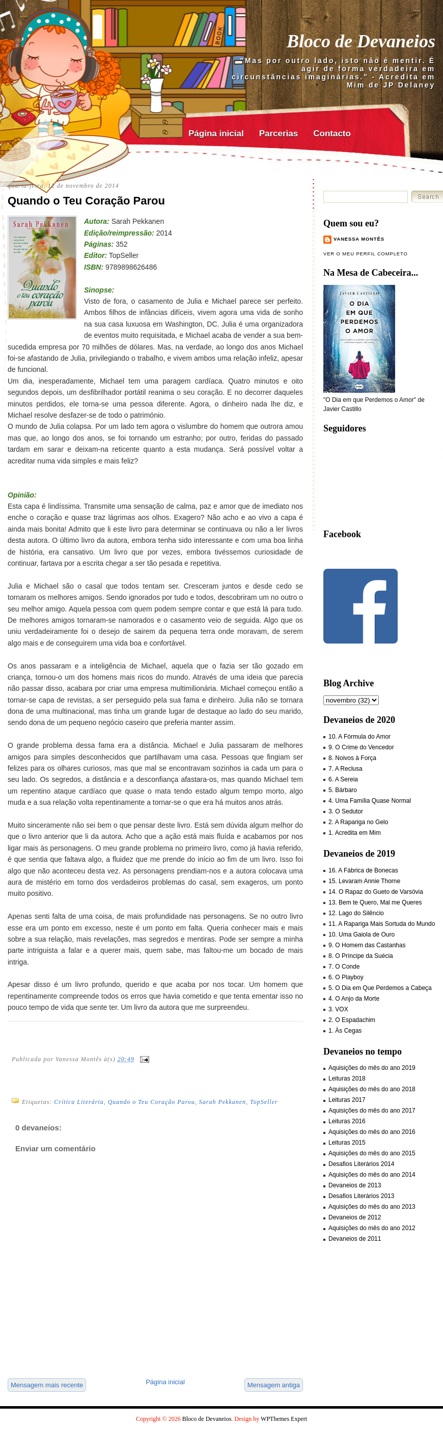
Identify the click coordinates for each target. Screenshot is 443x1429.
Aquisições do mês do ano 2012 (372, 1228)
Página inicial (216, 133)
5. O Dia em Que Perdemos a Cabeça (380, 987)
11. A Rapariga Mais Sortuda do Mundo (381, 923)
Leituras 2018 (347, 1078)
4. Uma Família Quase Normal (369, 800)
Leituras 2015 (347, 1142)
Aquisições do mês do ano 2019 (372, 1067)
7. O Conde (343, 966)
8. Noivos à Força (352, 758)
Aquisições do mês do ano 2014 (372, 1174)
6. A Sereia (343, 779)
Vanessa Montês (359, 239)
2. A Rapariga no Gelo (358, 822)
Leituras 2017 (347, 1099)
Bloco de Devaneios (361, 41)
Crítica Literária (78, 1101)
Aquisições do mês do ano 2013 (372, 1206)
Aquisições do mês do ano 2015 (372, 1153)
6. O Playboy (346, 977)
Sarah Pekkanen (222, 1101)
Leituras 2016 (347, 1121)
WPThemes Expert (284, 1418)
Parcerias (278, 133)
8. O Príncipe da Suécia (360, 955)
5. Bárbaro (342, 790)
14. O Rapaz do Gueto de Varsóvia (375, 891)
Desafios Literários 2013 (361, 1196)
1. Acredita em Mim (354, 832)
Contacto (332, 133)
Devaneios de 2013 (354, 1185)
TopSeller (264, 1101)
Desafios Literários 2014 (361, 1164)
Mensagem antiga (273, 1385)
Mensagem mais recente (47, 1385)
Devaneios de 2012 (354, 1217)
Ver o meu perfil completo (365, 253)
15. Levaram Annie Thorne (364, 881)
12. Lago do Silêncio (356, 913)
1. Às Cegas (345, 1030)
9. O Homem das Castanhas (366, 945)
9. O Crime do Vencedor (361, 747)
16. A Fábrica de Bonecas (363, 870)
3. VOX (338, 1009)
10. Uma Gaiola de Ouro (361, 934)
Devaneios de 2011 (354, 1238)
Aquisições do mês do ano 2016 (372, 1131)
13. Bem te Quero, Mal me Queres (375, 902)
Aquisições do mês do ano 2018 (372, 1089)
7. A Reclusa (345, 768)
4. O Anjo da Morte (353, 998)
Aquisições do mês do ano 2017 (372, 1110)
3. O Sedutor (345, 811)
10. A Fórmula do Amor (359, 736)
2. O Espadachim (351, 1020)
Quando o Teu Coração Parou (86, 200)
